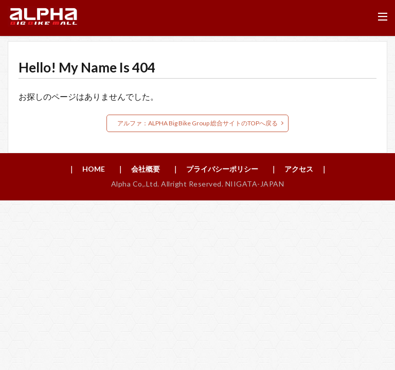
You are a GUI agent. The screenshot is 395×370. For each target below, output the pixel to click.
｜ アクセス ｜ (299, 168)
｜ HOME (86, 168)
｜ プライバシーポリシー (215, 168)
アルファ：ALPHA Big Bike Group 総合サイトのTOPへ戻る (197, 123)
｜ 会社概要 (138, 168)
